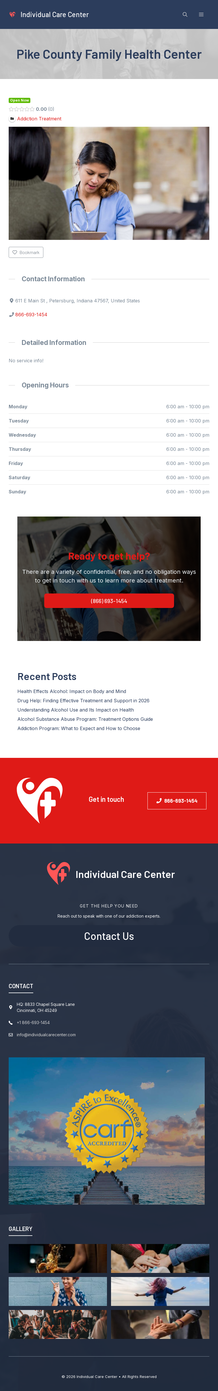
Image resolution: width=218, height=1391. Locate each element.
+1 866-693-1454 (33, 1022)
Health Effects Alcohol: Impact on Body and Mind (71, 691)
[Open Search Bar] (185, 14)
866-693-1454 (31, 314)
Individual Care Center (55, 14)
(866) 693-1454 (109, 600)
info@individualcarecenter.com (46, 1034)
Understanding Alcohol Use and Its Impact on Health (75, 710)
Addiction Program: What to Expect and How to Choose (78, 728)
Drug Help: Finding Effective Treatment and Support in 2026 (83, 700)
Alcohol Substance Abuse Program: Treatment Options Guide (85, 719)
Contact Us (109, 935)
